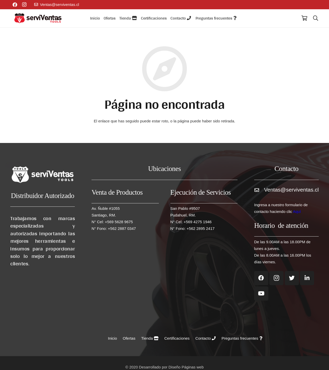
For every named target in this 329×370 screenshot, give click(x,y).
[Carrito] (304, 18)
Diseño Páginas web (186, 367)
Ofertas (129, 338)
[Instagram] (24, 4)
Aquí (297, 211)
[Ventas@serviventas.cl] (259, 192)
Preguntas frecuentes (242, 338)
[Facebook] (15, 4)
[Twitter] (292, 278)
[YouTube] (261, 293)
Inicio (112, 338)
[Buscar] (315, 18)
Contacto (205, 338)
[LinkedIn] (307, 278)
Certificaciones (176, 338)
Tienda (149, 338)
